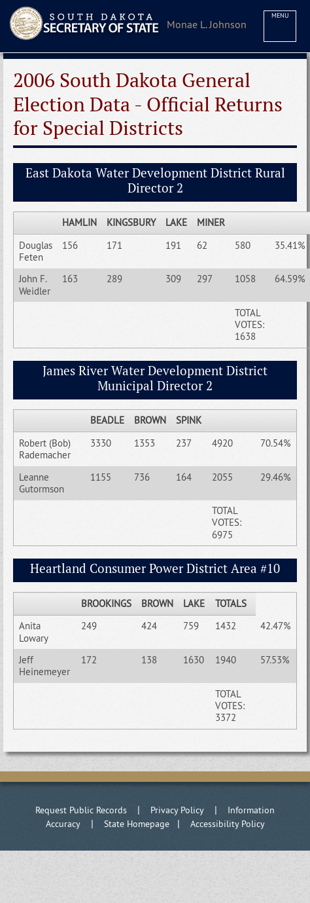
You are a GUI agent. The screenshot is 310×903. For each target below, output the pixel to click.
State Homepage (136, 824)
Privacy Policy (177, 810)
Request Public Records (81, 810)
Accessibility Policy (227, 824)
